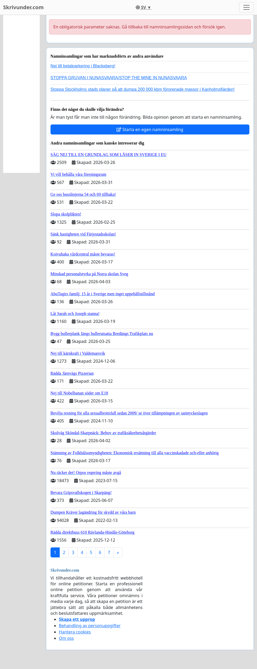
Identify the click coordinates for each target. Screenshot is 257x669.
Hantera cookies (75, 632)
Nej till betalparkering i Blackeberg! (83, 66)
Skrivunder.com (23, 7)
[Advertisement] (21, 94)
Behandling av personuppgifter (90, 625)
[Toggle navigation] (246, 7)
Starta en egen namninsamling (150, 129)
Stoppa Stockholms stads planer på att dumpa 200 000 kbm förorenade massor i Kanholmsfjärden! (143, 89)
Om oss (66, 638)
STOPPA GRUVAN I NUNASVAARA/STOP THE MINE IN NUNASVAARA (119, 78)
